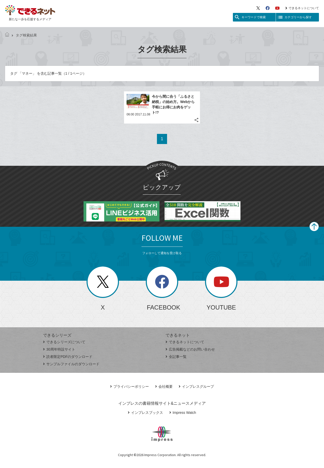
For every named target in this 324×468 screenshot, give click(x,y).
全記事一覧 (176, 357)
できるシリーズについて (64, 342)
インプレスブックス (145, 413)
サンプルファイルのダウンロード (71, 364)
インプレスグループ (196, 386)
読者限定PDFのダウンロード (67, 357)
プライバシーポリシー (129, 386)
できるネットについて (302, 8)
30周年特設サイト (59, 349)
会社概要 (164, 386)
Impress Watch (182, 413)
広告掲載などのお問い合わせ (190, 349)
